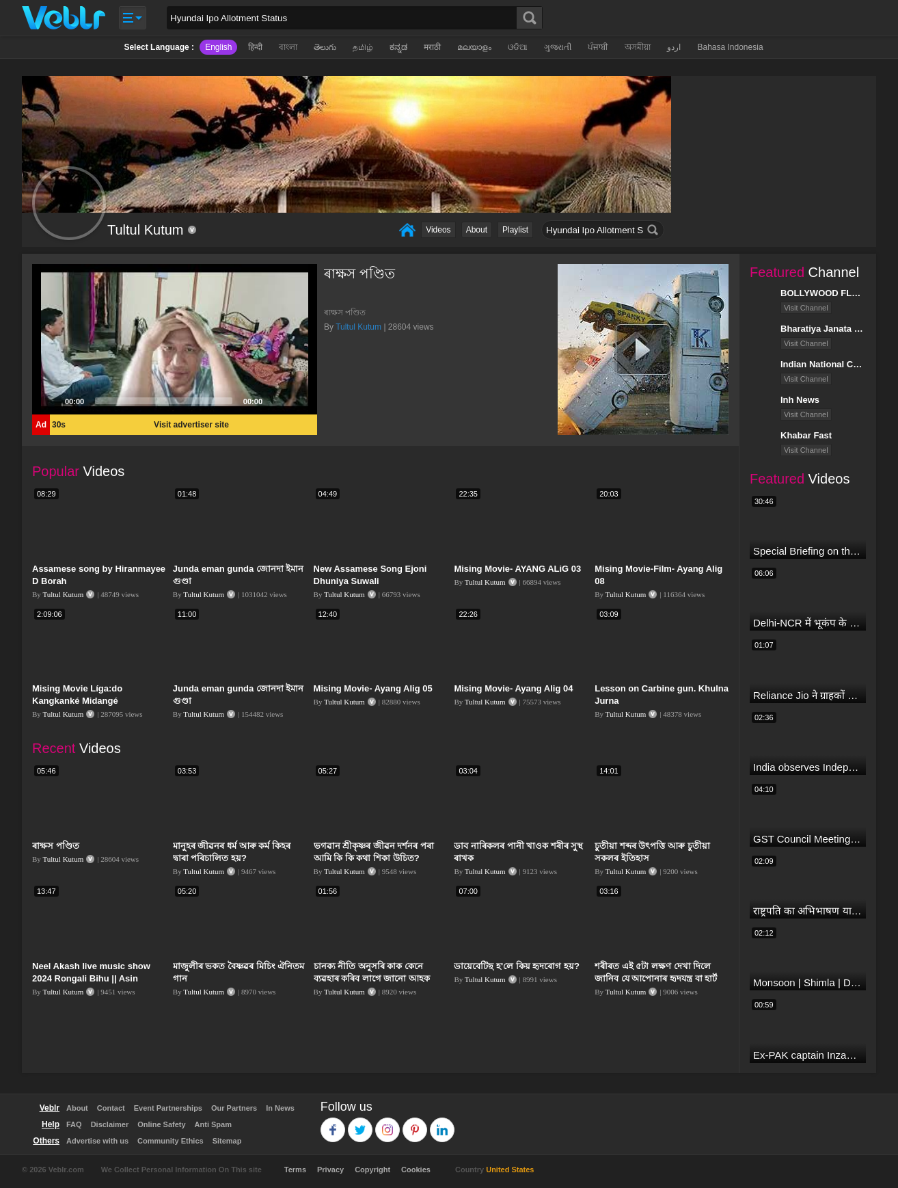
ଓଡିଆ (518, 47)
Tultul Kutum (358, 327)
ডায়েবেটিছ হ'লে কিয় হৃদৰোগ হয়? (516, 966)
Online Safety (161, 1124)
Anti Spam (213, 1124)
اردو (674, 47)
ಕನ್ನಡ (398, 47)
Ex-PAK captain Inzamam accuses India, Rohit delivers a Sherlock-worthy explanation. (807, 1055)
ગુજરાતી (557, 47)
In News (280, 1108)
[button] (175, 339)
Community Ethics (170, 1141)
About (476, 230)
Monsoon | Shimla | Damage (807, 982)
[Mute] (277, 401)
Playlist (515, 230)
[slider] (163, 400)
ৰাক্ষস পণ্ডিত (55, 846)
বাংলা (288, 47)
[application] (174, 339)
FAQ (74, 1124)
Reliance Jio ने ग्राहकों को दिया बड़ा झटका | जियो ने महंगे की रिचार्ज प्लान (807, 695)
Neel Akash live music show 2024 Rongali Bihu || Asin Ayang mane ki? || (91, 978)
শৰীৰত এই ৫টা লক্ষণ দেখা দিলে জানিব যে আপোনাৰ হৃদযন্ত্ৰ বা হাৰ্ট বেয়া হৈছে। (656, 978)
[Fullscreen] (299, 401)
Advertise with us (97, 1141)
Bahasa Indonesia (730, 47)
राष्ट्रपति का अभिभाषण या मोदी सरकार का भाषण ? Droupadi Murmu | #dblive (807, 910)
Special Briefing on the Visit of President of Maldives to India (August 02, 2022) (807, 551)
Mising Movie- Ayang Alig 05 (373, 688)
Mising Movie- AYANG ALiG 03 (517, 569)
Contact (111, 1108)
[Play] (50, 401)
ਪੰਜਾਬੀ (598, 47)
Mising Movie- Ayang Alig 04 (513, 688)
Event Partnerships (168, 1108)
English (218, 47)
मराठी (432, 47)
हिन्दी (255, 47)
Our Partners (234, 1108)
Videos (438, 230)
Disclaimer (110, 1124)
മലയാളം (474, 47)
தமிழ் (363, 47)
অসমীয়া (638, 47)
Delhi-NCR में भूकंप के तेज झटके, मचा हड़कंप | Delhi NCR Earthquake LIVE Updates (807, 623)
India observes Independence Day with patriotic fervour (807, 767)
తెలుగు (325, 47)
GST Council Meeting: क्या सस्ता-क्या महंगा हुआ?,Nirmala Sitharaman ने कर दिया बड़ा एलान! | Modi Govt (807, 839)
